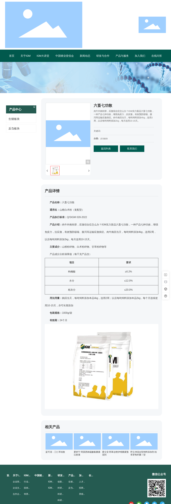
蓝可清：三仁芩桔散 (55, 452)
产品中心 (15, 109)
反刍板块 (104, 139)
